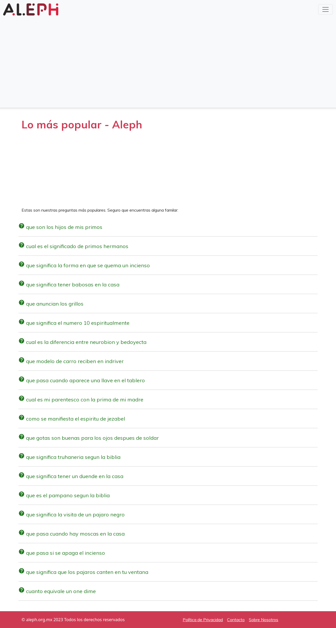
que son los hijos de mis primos (60, 227)
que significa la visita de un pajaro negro (71, 514)
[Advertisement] (168, 66)
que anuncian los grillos (50, 303)
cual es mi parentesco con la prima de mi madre (80, 399)
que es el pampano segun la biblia (64, 495)
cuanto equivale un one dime (57, 591)
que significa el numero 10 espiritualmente (73, 323)
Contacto (236, 619)
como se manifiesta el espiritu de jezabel (71, 418)
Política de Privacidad (203, 619)
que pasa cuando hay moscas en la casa (71, 533)
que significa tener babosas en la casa (68, 284)
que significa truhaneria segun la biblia (69, 457)
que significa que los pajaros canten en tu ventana (83, 572)
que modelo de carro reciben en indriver (71, 361)
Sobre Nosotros (263, 619)
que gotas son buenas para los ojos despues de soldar (88, 438)
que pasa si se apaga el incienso (61, 553)
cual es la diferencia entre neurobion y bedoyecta (82, 342)
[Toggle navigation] (325, 9)
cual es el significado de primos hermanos (73, 246)
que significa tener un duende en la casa (70, 476)
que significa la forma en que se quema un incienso (84, 265)
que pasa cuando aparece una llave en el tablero (81, 380)
